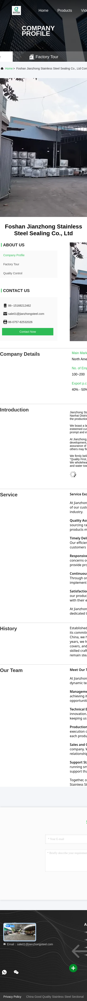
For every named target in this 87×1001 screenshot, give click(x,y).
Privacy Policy (12, 996)
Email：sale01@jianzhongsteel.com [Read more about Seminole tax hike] (28, 944)
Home (43, 10)
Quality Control (12, 273)
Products (64, 10)
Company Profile (14, 255)
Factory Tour (11, 264)
